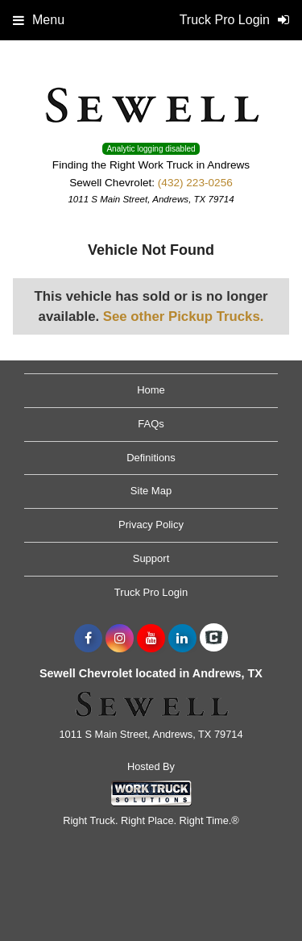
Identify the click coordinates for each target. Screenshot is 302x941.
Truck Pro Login (151, 592)
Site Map (151, 491)
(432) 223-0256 (195, 183)
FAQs (151, 424)
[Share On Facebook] (88, 638)
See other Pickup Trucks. (183, 316)
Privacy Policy (151, 524)
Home (151, 390)
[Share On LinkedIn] (182, 638)
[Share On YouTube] (151, 638)
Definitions (151, 458)
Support (151, 558)
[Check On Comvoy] (214, 638)
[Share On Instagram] (119, 638)
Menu (38, 20)
